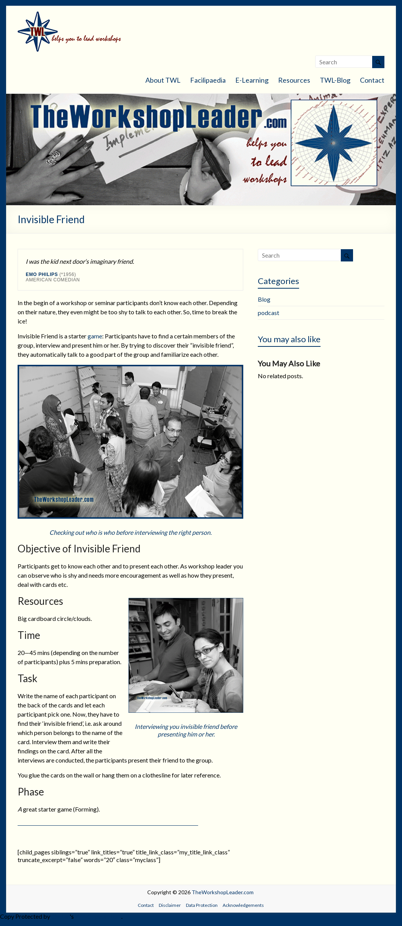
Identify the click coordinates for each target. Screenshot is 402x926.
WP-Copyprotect (98, 916)
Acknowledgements (243, 905)
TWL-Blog (335, 80)
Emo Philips (42, 274)
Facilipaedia (208, 80)
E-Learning (252, 80)
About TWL (163, 80)
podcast (268, 312)
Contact (372, 80)
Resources (294, 80)
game (95, 336)
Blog (264, 299)
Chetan (60, 916)
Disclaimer (170, 905)
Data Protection (202, 905)
